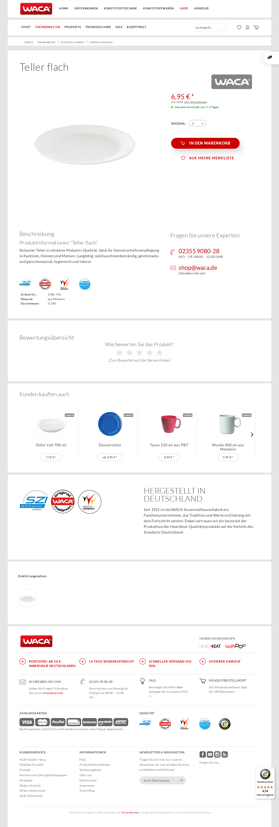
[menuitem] (27, 27)
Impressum (87, 785)
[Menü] (272, 769)
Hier (180, 687)
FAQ (82, 759)
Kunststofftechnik (120, 8)
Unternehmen (86, 8)
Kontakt (24, 770)
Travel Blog (87, 790)
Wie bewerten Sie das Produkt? (139, 351)
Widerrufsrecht (30, 785)
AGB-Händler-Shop (32, 759)
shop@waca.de (53, 693)
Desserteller (110, 445)
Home (63, 8)
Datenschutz (87, 780)
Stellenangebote (90, 770)
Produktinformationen (94, 764)
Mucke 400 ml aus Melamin (228, 447)
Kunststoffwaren (158, 8)
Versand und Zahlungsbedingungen (43, 775)
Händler (201, 8)
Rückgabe (25, 780)
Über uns (85, 775)
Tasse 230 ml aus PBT (169, 445)
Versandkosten (130, 812)
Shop (184, 8)
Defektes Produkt (31, 764)
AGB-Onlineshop (30, 796)
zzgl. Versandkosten (195, 102)
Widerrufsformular (32, 790)
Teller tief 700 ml (51, 445)
